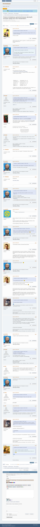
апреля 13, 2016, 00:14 (16, 209)
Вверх (4, 464)
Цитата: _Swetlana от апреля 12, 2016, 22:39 (21, 163)
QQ (30, 38)
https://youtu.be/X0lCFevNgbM (30, 120)
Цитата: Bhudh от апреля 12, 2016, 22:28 (20, 190)
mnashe (6, 45)
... (30, 464)
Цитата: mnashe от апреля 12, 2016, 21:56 (20, 97)
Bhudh (6, 95)
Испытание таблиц (16, 180)
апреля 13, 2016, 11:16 (16, 445)
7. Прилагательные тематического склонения (20, 71)
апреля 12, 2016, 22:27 (16, 66)
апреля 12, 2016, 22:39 (16, 149)
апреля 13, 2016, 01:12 (16, 316)
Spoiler (14, 104)
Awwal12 (6, 242)
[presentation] (14, 508)
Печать (36, 462)
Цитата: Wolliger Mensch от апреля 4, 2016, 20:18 (22, 228)
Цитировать (33, 38)
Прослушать (8, 501)
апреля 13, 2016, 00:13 (16, 188)
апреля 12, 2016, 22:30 (16, 114)
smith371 (6, 209)
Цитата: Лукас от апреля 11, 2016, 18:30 (20, 394)
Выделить (15, 198)
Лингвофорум (6, 3)
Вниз (4, 25)
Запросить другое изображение (14, 501)
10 (16, 25)
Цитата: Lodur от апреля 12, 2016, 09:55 (20, 447)
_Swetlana (7, 66)
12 (19, 25)
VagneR (6, 28)
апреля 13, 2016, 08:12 (16, 366)
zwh (5, 366)
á (6, 483)
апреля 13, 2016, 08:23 (16, 392)
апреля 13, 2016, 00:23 (16, 226)
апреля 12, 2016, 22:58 (16, 176)
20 (27, 25)
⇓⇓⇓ (16, 104)
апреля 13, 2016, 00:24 (16, 242)
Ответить (31, 462)
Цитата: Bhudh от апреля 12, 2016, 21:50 (20, 116)
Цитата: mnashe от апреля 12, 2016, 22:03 (20, 30)
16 (23, 25)
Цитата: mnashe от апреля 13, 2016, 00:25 (20, 278)
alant (5, 445)
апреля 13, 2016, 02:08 (16, 349)
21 (28, 25)
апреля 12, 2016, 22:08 (16, 28)
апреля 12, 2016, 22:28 (16, 95)
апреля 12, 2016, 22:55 (16, 161)
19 (26, 25)
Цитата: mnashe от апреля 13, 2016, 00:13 (20, 351)
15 (22, 25)
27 (30, 25)
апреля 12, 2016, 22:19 (16, 45)
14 (21, 25)
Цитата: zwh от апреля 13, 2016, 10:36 (20, 421)
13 (20, 25)
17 (24, 25)
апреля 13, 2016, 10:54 (16, 419)
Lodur (6, 419)
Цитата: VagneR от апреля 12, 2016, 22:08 (20, 47)
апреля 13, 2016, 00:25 (16, 260)
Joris (6, 392)
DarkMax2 (6, 114)
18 (25, 25)
